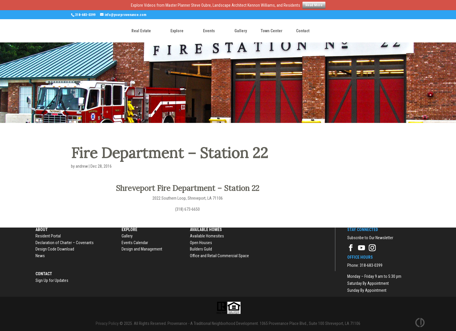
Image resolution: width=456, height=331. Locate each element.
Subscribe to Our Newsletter (370, 237)
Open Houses (201, 242)
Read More (314, 5)
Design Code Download (54, 249)
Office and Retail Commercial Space (219, 255)
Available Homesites (207, 236)
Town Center (271, 31)
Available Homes (206, 229)
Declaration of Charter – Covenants (64, 242)
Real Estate (141, 31)
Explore (177, 31)
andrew (82, 166)
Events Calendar (135, 242)
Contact (302, 31)
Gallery (240, 31)
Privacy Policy (107, 323)
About (41, 229)
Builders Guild (201, 249)
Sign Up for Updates (51, 280)
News (40, 255)
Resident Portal (48, 236)
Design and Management (142, 249)
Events (209, 31)
